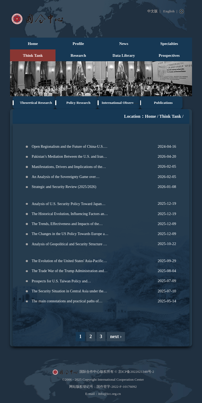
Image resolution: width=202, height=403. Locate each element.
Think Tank (33, 55)
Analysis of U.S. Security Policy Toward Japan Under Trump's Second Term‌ (67, 205)
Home (33, 44)
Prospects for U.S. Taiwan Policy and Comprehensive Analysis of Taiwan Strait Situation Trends (70, 282)
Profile (78, 44)
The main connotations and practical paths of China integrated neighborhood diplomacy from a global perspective (68, 302)
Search (181, 11)
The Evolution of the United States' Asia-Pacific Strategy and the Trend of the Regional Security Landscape (67, 262)
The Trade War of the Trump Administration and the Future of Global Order (68, 272)
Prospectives (169, 55)
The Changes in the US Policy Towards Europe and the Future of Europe (70, 235)
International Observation (121, 103)
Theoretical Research (36, 103)
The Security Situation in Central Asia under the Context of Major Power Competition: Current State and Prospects (67, 292)
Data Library (124, 55)
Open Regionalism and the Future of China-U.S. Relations (68, 147)
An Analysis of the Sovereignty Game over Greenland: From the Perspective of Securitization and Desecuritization (69, 178)
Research (78, 55)
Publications (163, 103)
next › (116, 336)
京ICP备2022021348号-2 (136, 372)
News (123, 44)
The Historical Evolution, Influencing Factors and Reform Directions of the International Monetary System (69, 215)
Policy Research (78, 103)
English (169, 11)
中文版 (152, 11)
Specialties (169, 44)
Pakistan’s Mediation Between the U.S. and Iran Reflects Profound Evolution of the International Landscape (68, 157)
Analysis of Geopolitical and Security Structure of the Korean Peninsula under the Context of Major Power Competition (69, 245)
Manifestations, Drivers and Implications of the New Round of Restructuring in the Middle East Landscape (67, 168)
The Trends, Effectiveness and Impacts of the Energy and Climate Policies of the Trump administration (65, 225)
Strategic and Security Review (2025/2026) (64, 187)
